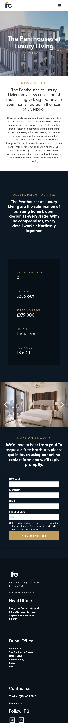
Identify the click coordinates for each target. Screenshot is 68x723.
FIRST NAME (14, 479)
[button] (59, 5)
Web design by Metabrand (21, 592)
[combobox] (12, 517)
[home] (7, 4)
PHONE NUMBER (17, 512)
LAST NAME (14, 490)
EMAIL (12, 501)
